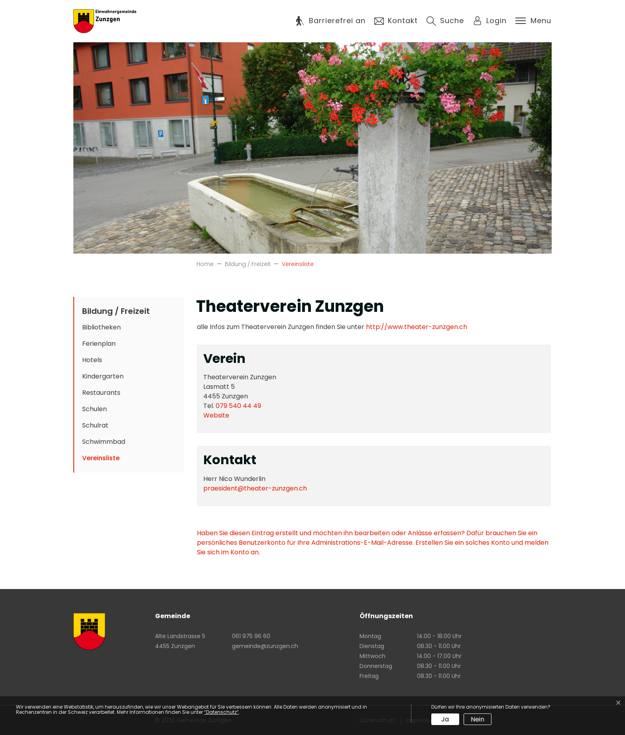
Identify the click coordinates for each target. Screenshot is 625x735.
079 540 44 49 (238, 405)
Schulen (94, 409)
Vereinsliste (107, 459)
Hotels (92, 360)
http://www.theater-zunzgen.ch (420, 326)
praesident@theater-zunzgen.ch (255, 488)
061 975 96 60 (251, 636)
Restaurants (101, 392)
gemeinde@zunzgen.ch (265, 646)
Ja (445, 719)
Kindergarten (103, 376)
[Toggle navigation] (533, 21)
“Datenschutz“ (221, 712)
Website (220, 415)
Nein (477, 719)
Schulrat (95, 425)
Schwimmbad (103, 441)
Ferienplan (99, 343)
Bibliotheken (101, 327)
